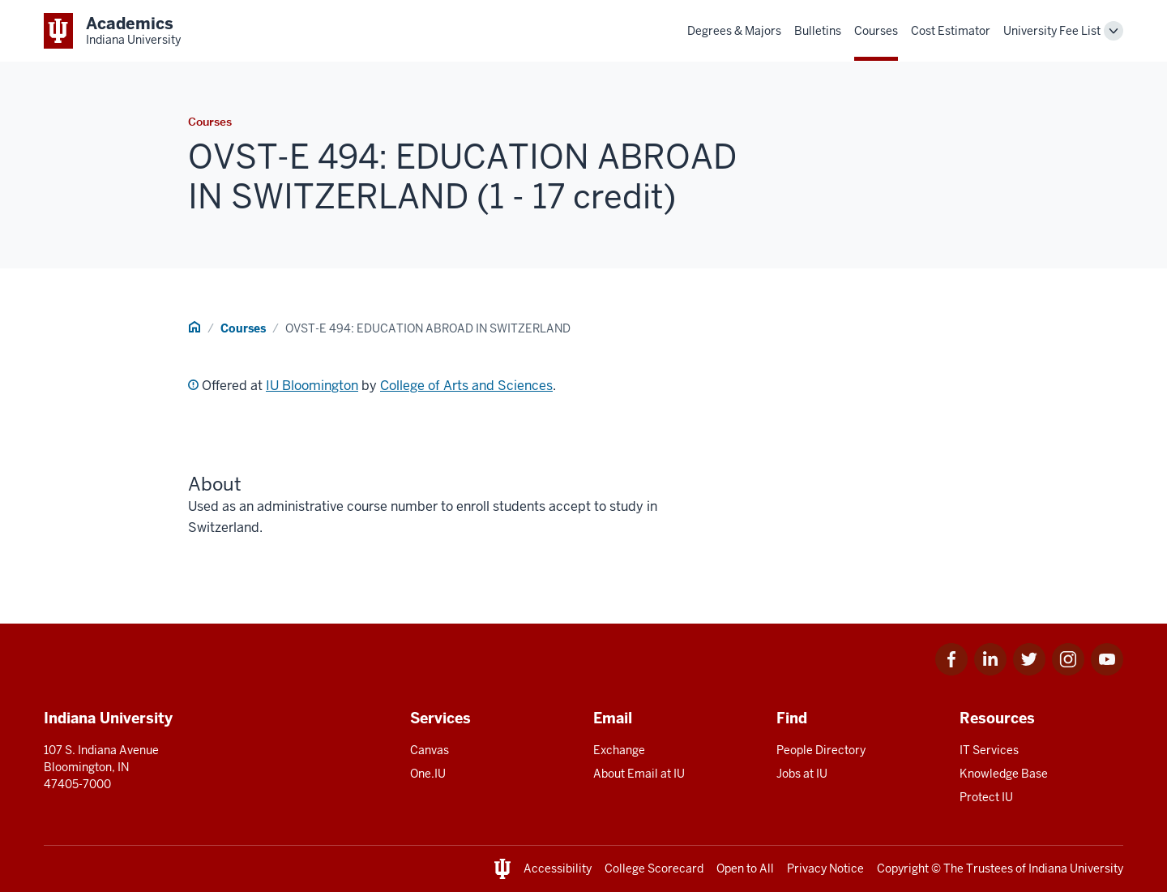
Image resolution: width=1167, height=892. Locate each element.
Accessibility (558, 868)
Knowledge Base (1004, 773)
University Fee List (1052, 31)
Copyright (903, 868)
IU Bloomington (312, 385)
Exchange (619, 750)
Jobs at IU (801, 773)
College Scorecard (654, 868)
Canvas (429, 750)
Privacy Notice (825, 868)
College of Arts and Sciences (466, 385)
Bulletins (817, 31)
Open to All (745, 868)
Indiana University (1075, 868)
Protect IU (986, 797)
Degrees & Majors (734, 31)
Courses (876, 31)
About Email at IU (639, 773)
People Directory (821, 750)
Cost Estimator (950, 31)
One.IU (428, 773)
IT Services (989, 750)
